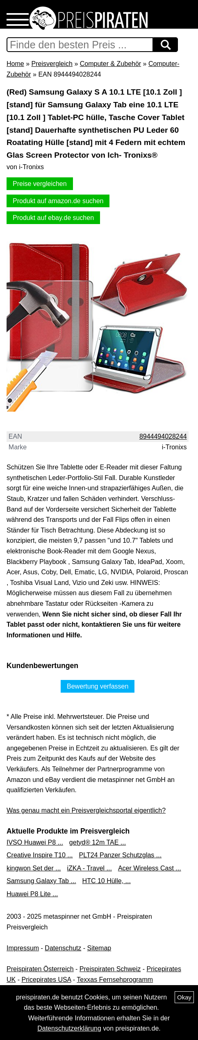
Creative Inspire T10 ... (40, 855)
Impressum (23, 948)
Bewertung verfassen (97, 686)
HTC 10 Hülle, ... (106, 880)
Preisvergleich (51, 63)
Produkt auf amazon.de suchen (58, 200)
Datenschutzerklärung (69, 1028)
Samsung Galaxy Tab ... (41, 880)
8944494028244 (163, 436)
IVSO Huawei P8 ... (35, 842)
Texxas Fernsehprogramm (115, 979)
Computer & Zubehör (110, 63)
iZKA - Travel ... (89, 868)
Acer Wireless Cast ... (149, 868)
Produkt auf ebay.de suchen (53, 217)
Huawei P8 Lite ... (32, 893)
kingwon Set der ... (34, 868)
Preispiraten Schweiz (110, 968)
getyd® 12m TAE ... (97, 842)
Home (15, 63)
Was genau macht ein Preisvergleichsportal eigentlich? (86, 810)
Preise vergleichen (40, 183)
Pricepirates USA (46, 979)
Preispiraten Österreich (40, 968)
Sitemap (99, 948)
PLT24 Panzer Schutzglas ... (120, 855)
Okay (184, 997)
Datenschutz (63, 948)
